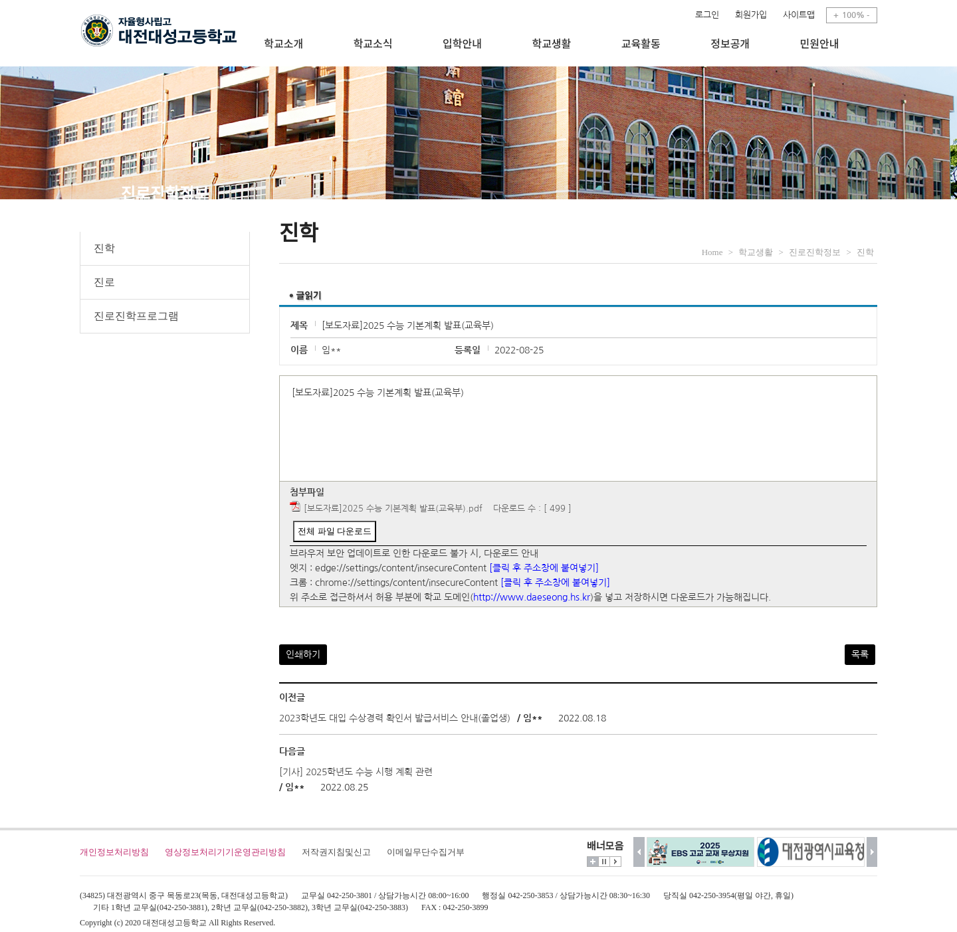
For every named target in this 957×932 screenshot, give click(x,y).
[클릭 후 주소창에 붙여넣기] (544, 568)
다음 (872, 852)
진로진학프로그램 (136, 316)
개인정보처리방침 (114, 852)
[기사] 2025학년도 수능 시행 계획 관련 (356, 772)
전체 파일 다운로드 (335, 531)
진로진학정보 (815, 252)
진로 (104, 282)
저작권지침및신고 (336, 852)
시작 (615, 861)
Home (712, 252)
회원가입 (751, 15)
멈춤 (604, 861)
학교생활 (755, 252)
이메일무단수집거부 (426, 852)
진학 (104, 248)
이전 (639, 852)
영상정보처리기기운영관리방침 (225, 852)
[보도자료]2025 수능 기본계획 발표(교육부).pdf (393, 508)
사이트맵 (799, 15)
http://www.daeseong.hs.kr (531, 597)
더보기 (593, 861)
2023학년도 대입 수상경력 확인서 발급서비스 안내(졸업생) (394, 718)
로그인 (707, 15)
